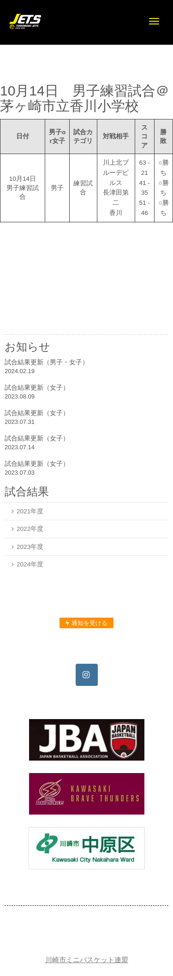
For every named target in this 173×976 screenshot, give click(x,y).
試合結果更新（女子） (37, 387)
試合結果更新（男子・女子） (47, 362)
